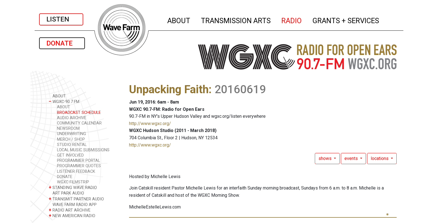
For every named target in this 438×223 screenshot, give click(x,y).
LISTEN (61, 19)
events (351, 158)
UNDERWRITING (71, 133)
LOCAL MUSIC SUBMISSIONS (83, 150)
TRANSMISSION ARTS (236, 20)
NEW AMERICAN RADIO (72, 215)
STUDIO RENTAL (72, 144)
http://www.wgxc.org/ (150, 123)
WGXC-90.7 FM (64, 101)
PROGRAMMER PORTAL (78, 160)
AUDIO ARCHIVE (71, 118)
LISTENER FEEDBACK (76, 171)
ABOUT (179, 20)
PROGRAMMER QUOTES (79, 166)
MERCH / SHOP (71, 139)
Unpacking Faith (169, 89)
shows (325, 158)
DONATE (62, 43)
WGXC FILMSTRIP (73, 182)
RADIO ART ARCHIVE (70, 210)
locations (380, 158)
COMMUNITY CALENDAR (79, 123)
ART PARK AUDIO (66, 193)
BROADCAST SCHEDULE (79, 112)
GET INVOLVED (70, 155)
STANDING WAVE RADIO (73, 187)
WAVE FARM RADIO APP (73, 204)
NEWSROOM (68, 128)
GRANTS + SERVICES (346, 20)
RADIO (292, 20)
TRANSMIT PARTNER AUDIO (76, 199)
